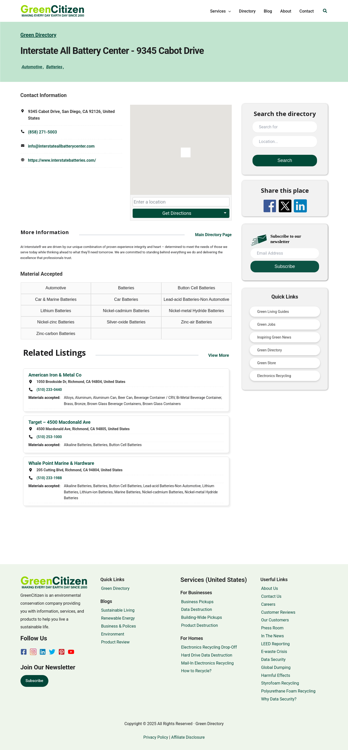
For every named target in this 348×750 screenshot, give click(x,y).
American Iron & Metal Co (54, 375)
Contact (306, 11)
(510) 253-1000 (49, 436)
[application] (228, 11)
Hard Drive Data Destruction (206, 655)
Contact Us (270, 596)
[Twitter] (52, 652)
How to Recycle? (196, 670)
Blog (268, 11)
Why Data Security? (278, 699)
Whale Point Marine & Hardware (61, 463)
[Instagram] (33, 652)
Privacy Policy (155, 737)
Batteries (54, 66)
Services (220, 11)
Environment (111, 634)
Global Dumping (275, 667)
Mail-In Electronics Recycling (207, 663)
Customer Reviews (277, 612)
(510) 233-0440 (49, 389)
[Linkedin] (42, 652)
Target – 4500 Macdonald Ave (59, 422)
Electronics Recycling (274, 375)
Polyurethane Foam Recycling (287, 691)
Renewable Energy (117, 618)
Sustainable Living (117, 610)
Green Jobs (266, 324)
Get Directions (176, 213)
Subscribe (35, 680)
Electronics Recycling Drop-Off (208, 647)
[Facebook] (23, 652)
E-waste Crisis (273, 651)
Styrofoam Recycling (279, 683)
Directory (247, 11)
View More (218, 355)
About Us (268, 588)
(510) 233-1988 (49, 477)
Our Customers (274, 620)
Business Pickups (197, 601)
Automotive (32, 66)
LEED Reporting (274, 643)
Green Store (266, 363)
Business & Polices (117, 626)
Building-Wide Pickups (201, 617)
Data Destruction (196, 609)
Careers (267, 604)
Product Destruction (199, 625)
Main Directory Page (213, 234)
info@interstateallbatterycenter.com (61, 145)
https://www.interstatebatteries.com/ (62, 159)
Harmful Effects (274, 675)
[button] (325, 11)
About (285, 11)
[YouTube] (71, 652)
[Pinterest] (61, 652)
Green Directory (38, 35)
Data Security (272, 659)
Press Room (271, 628)
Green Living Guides (273, 311)
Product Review (114, 642)
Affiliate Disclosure (188, 737)
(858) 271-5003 (42, 132)
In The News (271, 635)
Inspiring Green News (274, 337)
